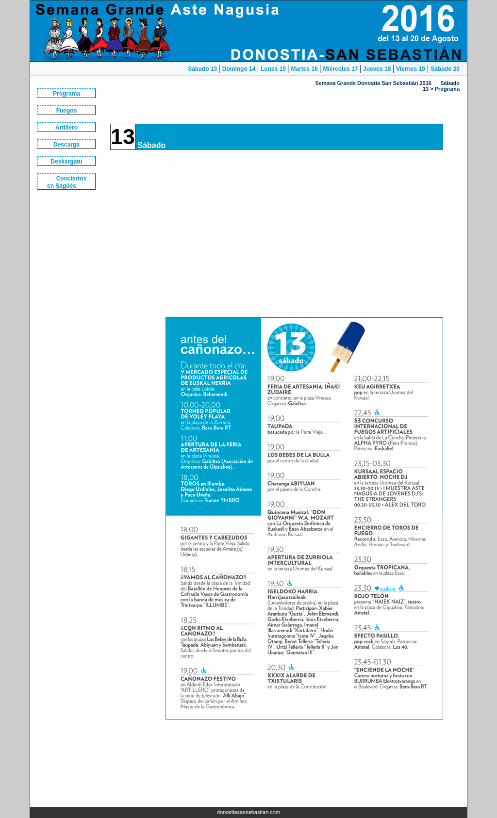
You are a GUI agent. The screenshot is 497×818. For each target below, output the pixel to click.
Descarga (66, 144)
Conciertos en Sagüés (66, 182)
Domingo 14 (239, 68)
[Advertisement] (69, 360)
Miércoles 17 (341, 68)
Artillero (66, 127)
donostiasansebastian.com (248, 812)
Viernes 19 (410, 68)
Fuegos (66, 110)
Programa (66, 93)
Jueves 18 (378, 68)
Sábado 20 (445, 68)
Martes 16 (305, 68)
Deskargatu (66, 161)
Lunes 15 (274, 68)
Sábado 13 (203, 68)
